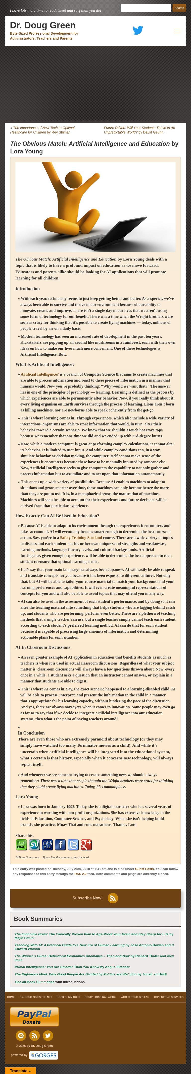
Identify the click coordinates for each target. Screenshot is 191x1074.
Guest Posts (144, 869)
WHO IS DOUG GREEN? (135, 997)
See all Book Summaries (34, 982)
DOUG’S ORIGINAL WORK (100, 997)
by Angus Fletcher (72, 967)
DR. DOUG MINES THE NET (36, 997)
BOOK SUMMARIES (68, 997)
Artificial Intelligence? (53, 364)
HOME (11, 997)
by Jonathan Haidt (91, 974)
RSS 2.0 (80, 874)
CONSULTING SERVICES (169, 997)
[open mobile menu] (177, 31)
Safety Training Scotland (81, 538)
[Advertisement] (95, 83)
